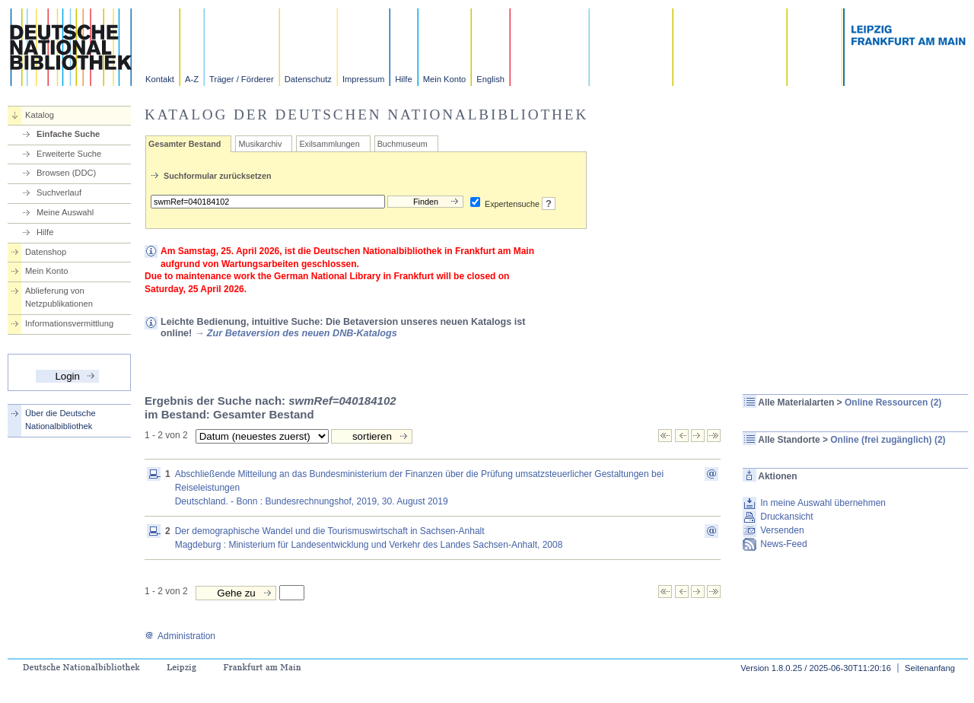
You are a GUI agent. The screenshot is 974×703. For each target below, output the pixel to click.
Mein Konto (444, 79)
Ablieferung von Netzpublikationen (59, 297)
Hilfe (403, 79)
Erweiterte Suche (69, 153)
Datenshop (45, 251)
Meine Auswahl (65, 212)
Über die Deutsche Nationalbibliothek (60, 420)
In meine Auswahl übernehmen (823, 503)
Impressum (363, 79)
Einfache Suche (68, 133)
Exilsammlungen (329, 143)
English (490, 79)
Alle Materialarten (796, 402)
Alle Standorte (789, 439)
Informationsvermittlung (69, 323)
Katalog (39, 114)
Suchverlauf (59, 192)
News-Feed (783, 544)
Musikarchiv (260, 143)
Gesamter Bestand (184, 143)
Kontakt (159, 79)
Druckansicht (786, 516)
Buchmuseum (402, 143)
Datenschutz (308, 79)
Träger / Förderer (241, 79)
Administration (180, 636)
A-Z (192, 79)
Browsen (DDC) (66, 172)
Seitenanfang (930, 668)
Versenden (782, 530)
